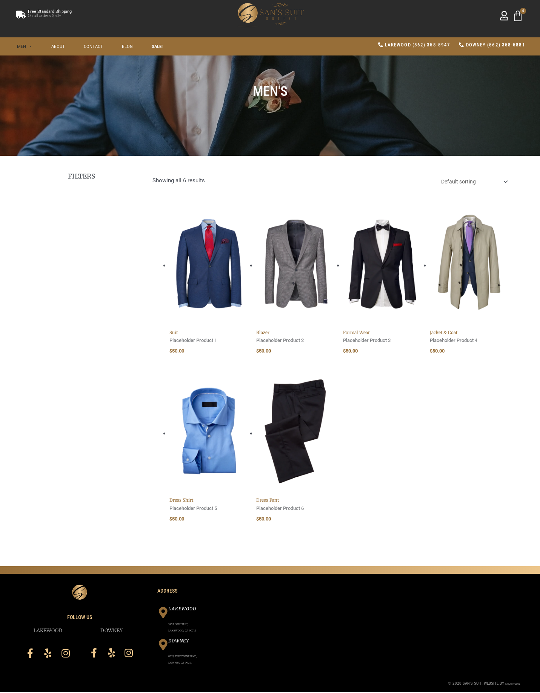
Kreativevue (509, 684)
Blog (127, 46)
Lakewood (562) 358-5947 (414, 45)
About (58, 46)
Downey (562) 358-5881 (492, 45)
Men (24, 46)
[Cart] (517, 16)
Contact (93, 46)
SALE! (157, 46)
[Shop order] (470, 182)
